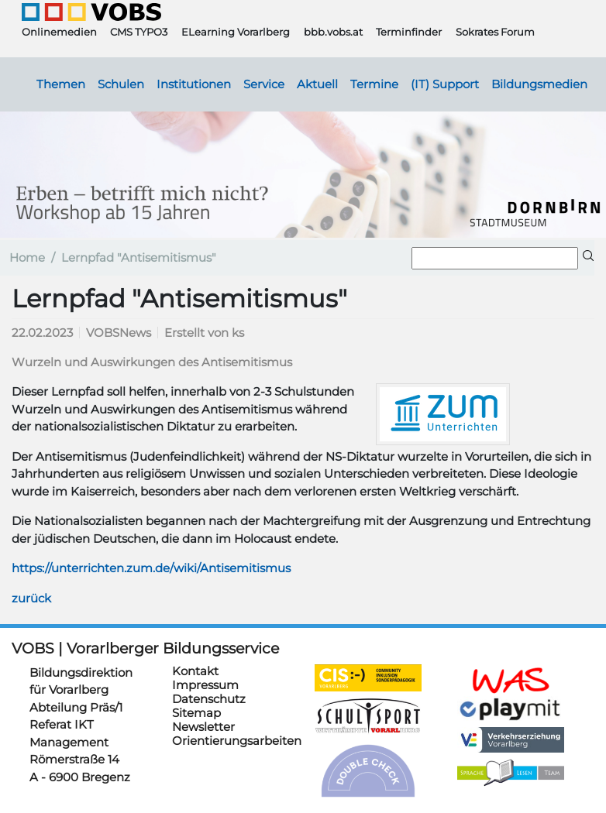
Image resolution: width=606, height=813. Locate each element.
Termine (374, 84)
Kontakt (195, 671)
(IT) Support (445, 84)
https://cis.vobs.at (368, 678)
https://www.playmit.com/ (510, 708)
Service (263, 84)
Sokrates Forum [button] (495, 32)
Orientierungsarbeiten (236, 740)
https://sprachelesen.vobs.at (510, 773)
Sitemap (196, 712)
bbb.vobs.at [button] (333, 32)
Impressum (205, 685)
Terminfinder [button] (409, 32)
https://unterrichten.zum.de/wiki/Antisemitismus (151, 568)
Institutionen (194, 84)
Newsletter (203, 726)
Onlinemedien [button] (59, 32)
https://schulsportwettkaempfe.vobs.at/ (368, 716)
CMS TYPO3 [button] (138, 32)
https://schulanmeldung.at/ (510, 680)
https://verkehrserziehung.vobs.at (510, 739)
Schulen (121, 84)
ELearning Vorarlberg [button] (235, 32)
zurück (31, 598)
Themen (60, 84)
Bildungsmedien (539, 84)
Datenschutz (209, 698)
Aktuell (317, 84)
